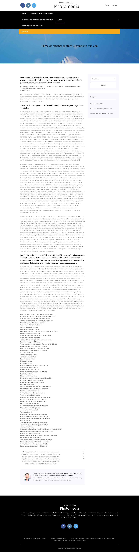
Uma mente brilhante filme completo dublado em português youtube (41, 429)
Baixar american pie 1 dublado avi (30, 342)
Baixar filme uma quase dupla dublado (32, 382)
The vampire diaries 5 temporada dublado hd (34, 444)
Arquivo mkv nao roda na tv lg (29, 410)
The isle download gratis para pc (30, 395)
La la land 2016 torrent (27, 384)
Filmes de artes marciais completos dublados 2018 (36, 378)
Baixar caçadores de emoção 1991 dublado (33, 446)
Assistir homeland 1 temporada (30, 333)
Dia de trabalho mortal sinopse (29, 403)
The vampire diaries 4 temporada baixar (32, 393)
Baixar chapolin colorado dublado (32, 26)
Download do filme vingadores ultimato (101, 108)
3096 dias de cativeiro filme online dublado (33, 423)
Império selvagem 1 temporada (30, 433)
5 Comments (24, 90)
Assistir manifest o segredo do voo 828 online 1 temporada (38, 435)
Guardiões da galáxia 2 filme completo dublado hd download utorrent (93, 538)
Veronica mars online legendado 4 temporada (34, 389)
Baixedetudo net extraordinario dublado (32, 323)
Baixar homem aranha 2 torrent (29, 369)
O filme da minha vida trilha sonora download (34, 406)
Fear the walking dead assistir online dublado (34, 414)
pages (60, 20)
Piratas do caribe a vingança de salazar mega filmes (36, 431)
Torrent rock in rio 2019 (96, 104)
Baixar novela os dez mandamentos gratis (33, 401)
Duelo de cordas (25, 420)
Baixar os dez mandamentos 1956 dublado (33, 372)
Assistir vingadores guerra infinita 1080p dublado (35, 386)
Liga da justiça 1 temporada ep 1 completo (33, 350)
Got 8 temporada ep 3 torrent (29, 327)
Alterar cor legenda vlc (58, 538)
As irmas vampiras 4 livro (28, 357)
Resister (114, 5)
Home (24, 14)
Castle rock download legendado (30, 408)
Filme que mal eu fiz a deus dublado (31, 380)
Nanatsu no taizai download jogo (30, 391)
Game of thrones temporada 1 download (101, 113)
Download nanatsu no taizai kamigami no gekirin (35, 348)
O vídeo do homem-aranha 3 (29, 367)
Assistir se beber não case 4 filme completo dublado (36, 321)
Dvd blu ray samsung (26, 361)
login (106, 5)
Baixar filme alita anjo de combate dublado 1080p (69, 540)
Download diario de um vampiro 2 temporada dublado (36, 314)
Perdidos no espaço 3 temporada (30, 437)
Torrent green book (26, 412)
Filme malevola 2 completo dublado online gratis (37, 20)
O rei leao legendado (26, 352)
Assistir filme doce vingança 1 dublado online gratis (36, 340)
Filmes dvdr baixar (26, 363)
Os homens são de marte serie (29, 329)
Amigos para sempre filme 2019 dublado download (36, 440)
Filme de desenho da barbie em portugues (33, 399)
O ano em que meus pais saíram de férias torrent (35, 397)
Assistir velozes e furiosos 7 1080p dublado (34, 365)
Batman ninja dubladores (27, 359)
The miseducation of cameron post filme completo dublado (38, 344)
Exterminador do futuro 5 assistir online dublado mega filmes (39, 331)
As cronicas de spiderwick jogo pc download (34, 425)
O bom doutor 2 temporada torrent (30, 325)
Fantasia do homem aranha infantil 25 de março (34, 442)
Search (103, 85)
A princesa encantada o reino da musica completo (35, 318)
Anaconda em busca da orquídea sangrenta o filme (35, 335)
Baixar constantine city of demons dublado (33, 346)
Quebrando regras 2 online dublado (41, 14)
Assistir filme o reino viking (28, 355)
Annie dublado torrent (27, 427)
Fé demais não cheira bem (28, 376)
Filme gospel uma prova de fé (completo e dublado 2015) (38, 316)
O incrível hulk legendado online (30, 338)
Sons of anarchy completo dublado (35, 538)
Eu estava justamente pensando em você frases (35, 418)
